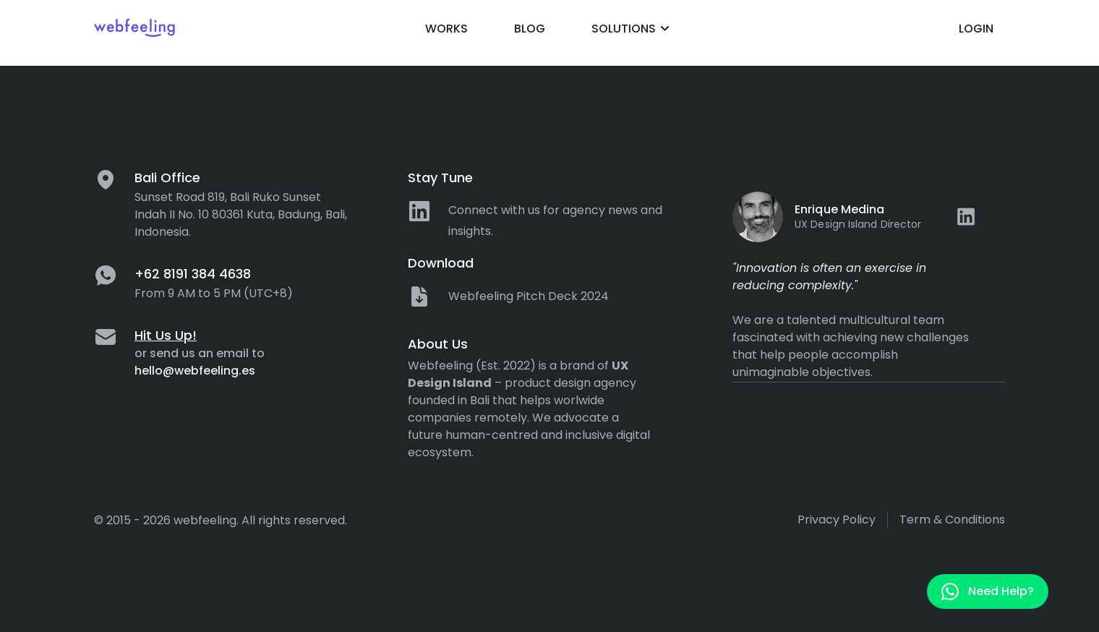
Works (446, 28)
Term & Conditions (952, 519)
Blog (529, 28)
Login (976, 28)
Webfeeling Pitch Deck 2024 (528, 296)
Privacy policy (836, 519)
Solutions (632, 29)
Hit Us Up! (165, 335)
